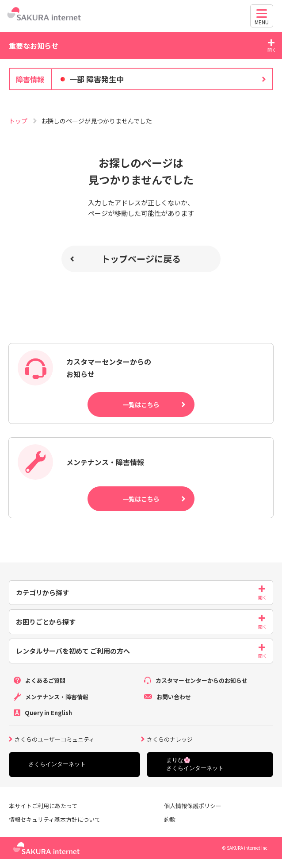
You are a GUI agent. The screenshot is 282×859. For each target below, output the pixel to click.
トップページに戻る (141, 258)
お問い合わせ (173, 697)
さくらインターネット (57, 764)
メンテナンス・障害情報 (56, 697)
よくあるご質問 (45, 680)
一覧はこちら (141, 404)
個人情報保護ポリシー (192, 806)
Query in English (48, 713)
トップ (19, 120)
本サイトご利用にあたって (43, 806)
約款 (169, 820)
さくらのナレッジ (170, 738)
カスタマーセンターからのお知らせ (202, 680)
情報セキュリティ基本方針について (54, 820)
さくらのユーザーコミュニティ (55, 738)
